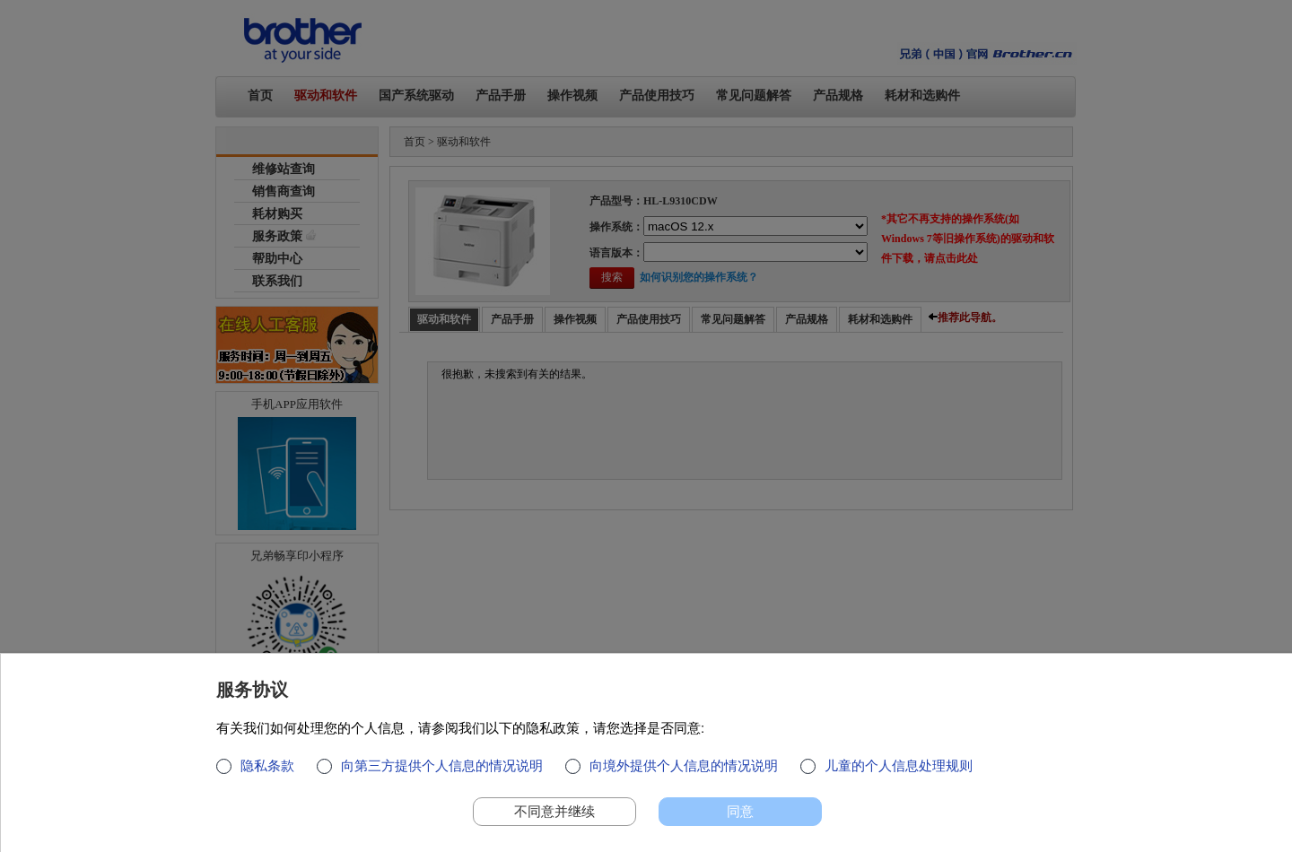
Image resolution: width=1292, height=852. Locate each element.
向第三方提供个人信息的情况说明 (442, 765)
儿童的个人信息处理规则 (899, 765)
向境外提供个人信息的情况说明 (683, 765)
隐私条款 (267, 765)
